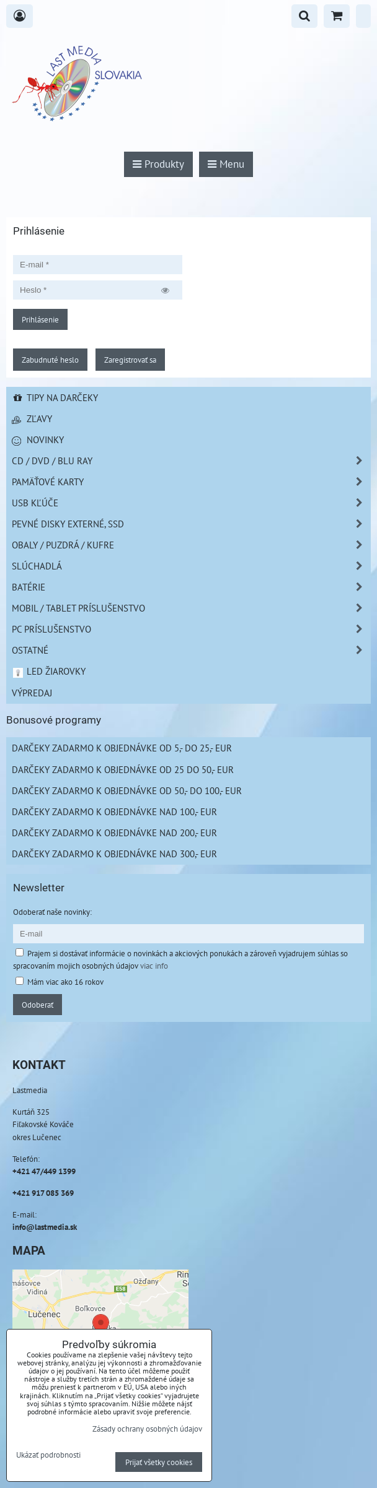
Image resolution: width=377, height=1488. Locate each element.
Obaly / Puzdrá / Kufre (191, 545)
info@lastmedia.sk (44, 1226)
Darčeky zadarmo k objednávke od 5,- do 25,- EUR (122, 748)
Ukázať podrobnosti (48, 1455)
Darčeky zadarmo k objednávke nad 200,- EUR (114, 832)
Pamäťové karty (191, 482)
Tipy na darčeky (55, 397)
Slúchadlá (191, 566)
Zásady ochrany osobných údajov (147, 1429)
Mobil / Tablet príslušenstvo (191, 608)
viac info (154, 965)
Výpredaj (32, 692)
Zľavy (32, 418)
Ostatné (191, 650)
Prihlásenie (40, 319)
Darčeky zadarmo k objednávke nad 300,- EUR (114, 853)
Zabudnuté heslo (50, 359)
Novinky (38, 439)
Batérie (191, 587)
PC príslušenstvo (191, 629)
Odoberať (37, 1004)
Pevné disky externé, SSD (191, 524)
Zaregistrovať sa (130, 359)
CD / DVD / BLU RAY (191, 461)
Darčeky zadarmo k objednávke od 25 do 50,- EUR (123, 769)
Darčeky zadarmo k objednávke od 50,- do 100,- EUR (127, 790)
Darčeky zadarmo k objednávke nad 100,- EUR (114, 811)
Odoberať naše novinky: (52, 911)
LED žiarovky (49, 671)
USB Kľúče (191, 503)
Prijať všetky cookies (158, 1462)
